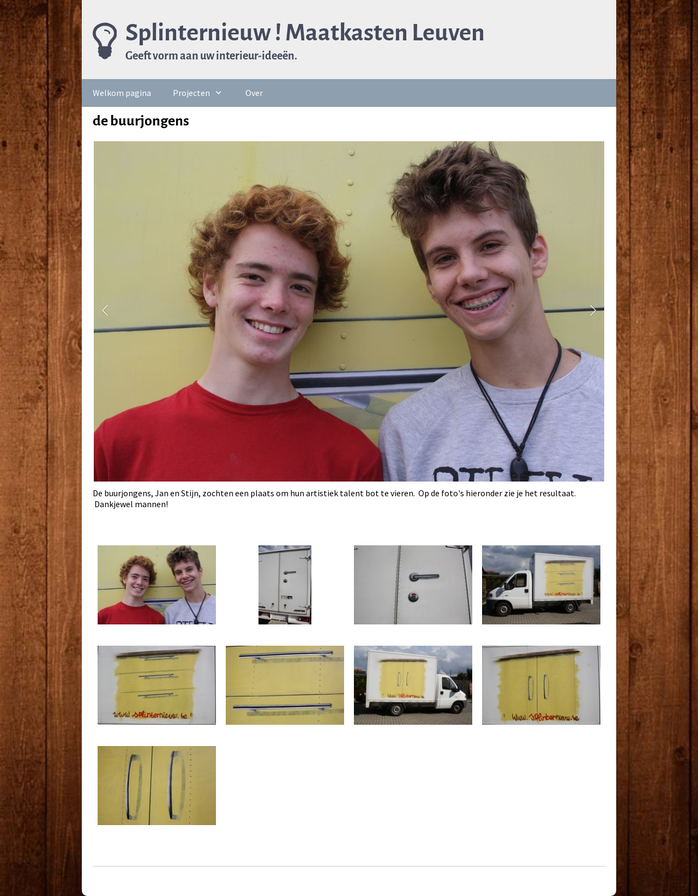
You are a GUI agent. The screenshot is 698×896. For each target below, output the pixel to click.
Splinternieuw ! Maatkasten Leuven (305, 32)
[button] (105, 311)
